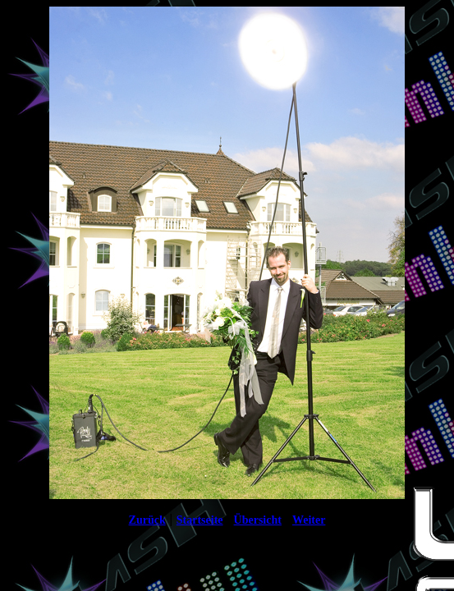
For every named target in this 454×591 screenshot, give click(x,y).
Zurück (147, 520)
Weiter (308, 520)
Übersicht (258, 520)
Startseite (200, 520)
